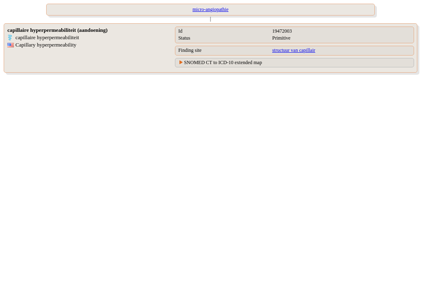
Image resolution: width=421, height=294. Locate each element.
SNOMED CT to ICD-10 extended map (223, 62)
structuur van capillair (293, 50)
